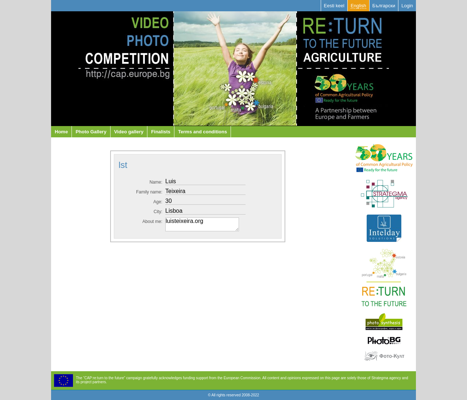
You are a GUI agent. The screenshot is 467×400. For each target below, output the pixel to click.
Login (407, 5)
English (358, 5)
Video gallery (129, 131)
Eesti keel (334, 5)
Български (384, 5)
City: (158, 211)
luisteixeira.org (202, 224)
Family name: (149, 192)
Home (61, 131)
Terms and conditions (202, 131)
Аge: (157, 201)
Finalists (160, 131)
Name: (156, 182)
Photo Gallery (91, 131)
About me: (152, 221)
